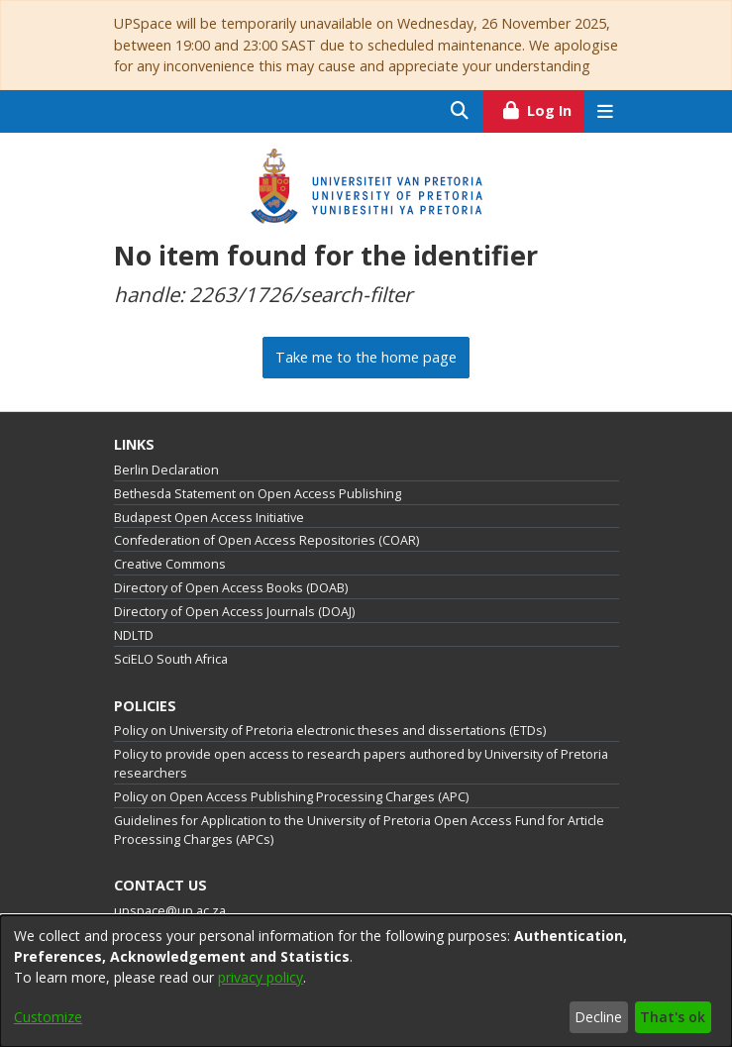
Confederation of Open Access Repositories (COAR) (266, 540)
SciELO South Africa (171, 659)
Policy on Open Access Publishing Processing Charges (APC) (291, 796)
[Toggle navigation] (605, 111)
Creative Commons (170, 564)
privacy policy (260, 977)
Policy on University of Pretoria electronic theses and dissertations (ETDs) (330, 730)
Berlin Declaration (166, 470)
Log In (542, 108)
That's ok (672, 1016)
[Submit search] (460, 111)
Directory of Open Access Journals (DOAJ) (234, 611)
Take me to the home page (366, 357)
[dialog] (366, 981)
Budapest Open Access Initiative (209, 517)
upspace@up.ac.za (170, 910)
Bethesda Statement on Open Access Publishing (257, 493)
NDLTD (134, 635)
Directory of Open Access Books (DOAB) (231, 587)
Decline (598, 1016)
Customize (48, 1016)
